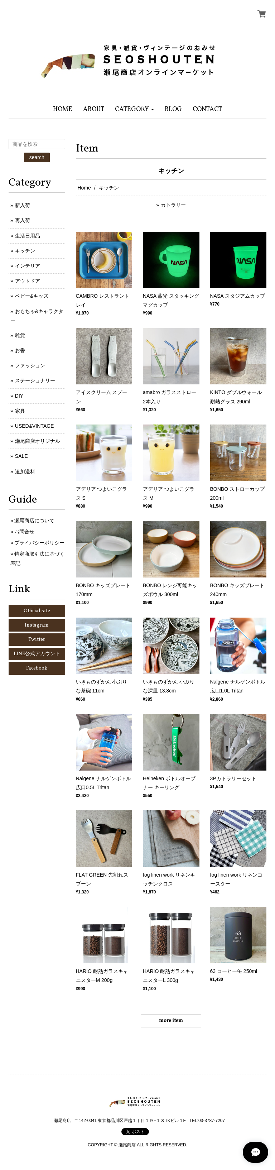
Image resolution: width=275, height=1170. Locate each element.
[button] (134, 109)
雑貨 (20, 335)
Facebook (36, 668)
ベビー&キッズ (31, 296)
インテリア (27, 266)
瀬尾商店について (34, 520)
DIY (19, 396)
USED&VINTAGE (34, 426)
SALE (21, 456)
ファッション (30, 365)
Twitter (36, 639)
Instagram (37, 625)
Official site (37, 611)
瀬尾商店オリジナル (37, 441)
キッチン (25, 251)
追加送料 (25, 471)
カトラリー (173, 205)
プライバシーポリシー (39, 543)
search (36, 157)
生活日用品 (27, 236)
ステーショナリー (35, 380)
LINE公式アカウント (37, 654)
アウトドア (27, 281)
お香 (20, 350)
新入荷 (22, 205)
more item (171, 1020)
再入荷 (22, 220)
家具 (20, 411)
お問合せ (24, 531)
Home (84, 188)
